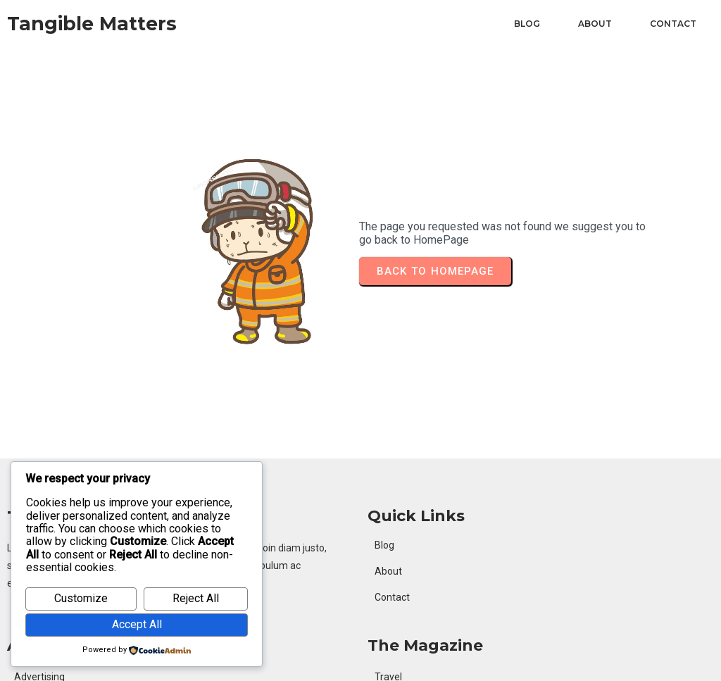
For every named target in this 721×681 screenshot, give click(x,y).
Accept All (137, 624)
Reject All (196, 598)
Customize (81, 598)
